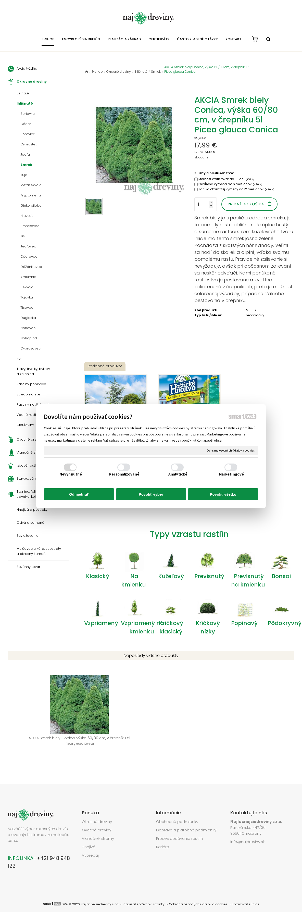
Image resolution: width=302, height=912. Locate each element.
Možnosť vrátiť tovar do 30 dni (226, 179)
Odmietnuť (79, 494)
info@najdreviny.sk (247, 834)
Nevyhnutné (70, 474)
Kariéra (162, 839)
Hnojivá (88, 839)
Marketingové (231, 474)
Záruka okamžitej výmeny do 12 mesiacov (236, 189)
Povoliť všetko (223, 494)
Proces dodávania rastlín (180, 830)
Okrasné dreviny (97, 814)
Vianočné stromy (98, 830)
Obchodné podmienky (177, 814)
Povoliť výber (151, 494)
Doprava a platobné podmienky (186, 822)
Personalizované (124, 474)
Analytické (177, 474)
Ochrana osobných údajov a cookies (231, 450)
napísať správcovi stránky (144, 896)
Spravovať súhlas (245, 896)
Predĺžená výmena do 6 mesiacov (230, 184)
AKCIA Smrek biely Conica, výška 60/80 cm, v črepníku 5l (40, 743)
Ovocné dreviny (96, 822)
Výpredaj (90, 847)
